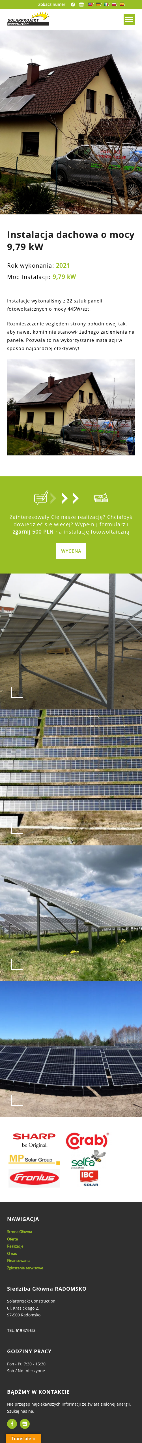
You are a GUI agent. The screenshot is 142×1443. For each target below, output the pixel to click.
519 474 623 (25, 1330)
